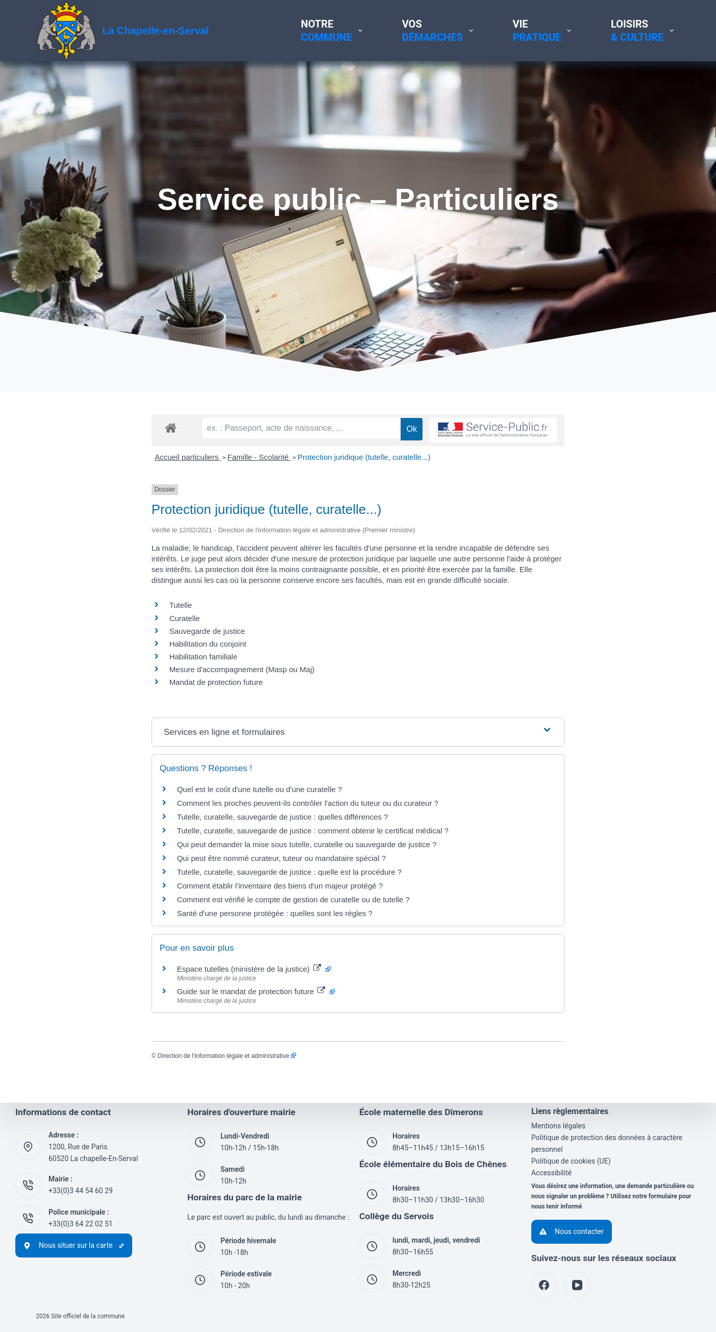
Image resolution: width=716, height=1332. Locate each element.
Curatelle (69, 647)
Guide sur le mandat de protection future (140, 1020)
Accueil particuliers (72, 496)
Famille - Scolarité (143, 496)
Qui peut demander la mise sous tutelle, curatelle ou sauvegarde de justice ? (191, 873)
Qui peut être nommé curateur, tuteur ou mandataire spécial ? (165, 886)
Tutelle (65, 634)
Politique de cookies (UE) (571, 1161)
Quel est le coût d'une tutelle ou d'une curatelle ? (143, 817)
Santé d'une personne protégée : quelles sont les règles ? (159, 942)
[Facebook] (544, 1285)
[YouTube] (577, 1285)
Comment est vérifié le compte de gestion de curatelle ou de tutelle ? (177, 928)
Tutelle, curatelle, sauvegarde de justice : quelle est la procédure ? (173, 900)
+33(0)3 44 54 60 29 (80, 1191)
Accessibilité (551, 1173)
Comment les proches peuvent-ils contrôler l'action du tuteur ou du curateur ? (192, 831)
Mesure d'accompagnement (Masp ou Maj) (126, 698)
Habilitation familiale (87, 685)
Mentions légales (558, 1126)
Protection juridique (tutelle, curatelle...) (248, 496)
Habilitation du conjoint (92, 672)
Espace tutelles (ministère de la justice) (138, 997)
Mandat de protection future (100, 711)
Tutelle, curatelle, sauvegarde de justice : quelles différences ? (167, 845)
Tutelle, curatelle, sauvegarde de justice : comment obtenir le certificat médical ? (197, 859)
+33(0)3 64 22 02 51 (80, 1224)
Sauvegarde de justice (91, 659)
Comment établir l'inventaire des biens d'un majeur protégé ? (164, 914)
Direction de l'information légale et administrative (111, 1084)
